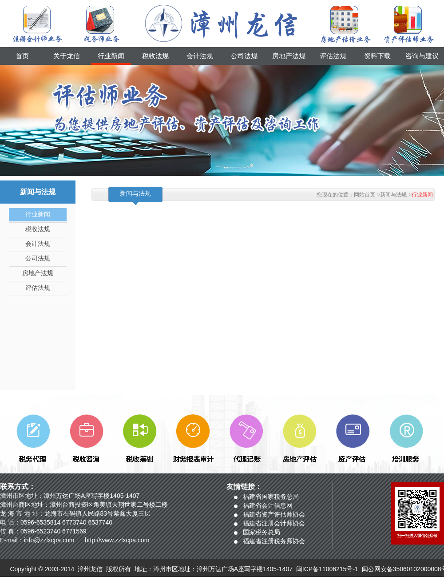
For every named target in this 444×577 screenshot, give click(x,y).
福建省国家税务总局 (271, 496)
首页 (22, 56)
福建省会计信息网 (268, 505)
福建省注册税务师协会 (274, 541)
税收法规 (155, 56)
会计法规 (199, 56)
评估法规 (333, 56)
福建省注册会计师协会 (274, 523)
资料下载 (377, 56)
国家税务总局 (261, 532)
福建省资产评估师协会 (274, 514)
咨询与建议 (422, 56)
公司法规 (244, 56)
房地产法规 (288, 56)
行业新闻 (111, 56)
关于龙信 (66, 56)
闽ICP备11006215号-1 (327, 569)
